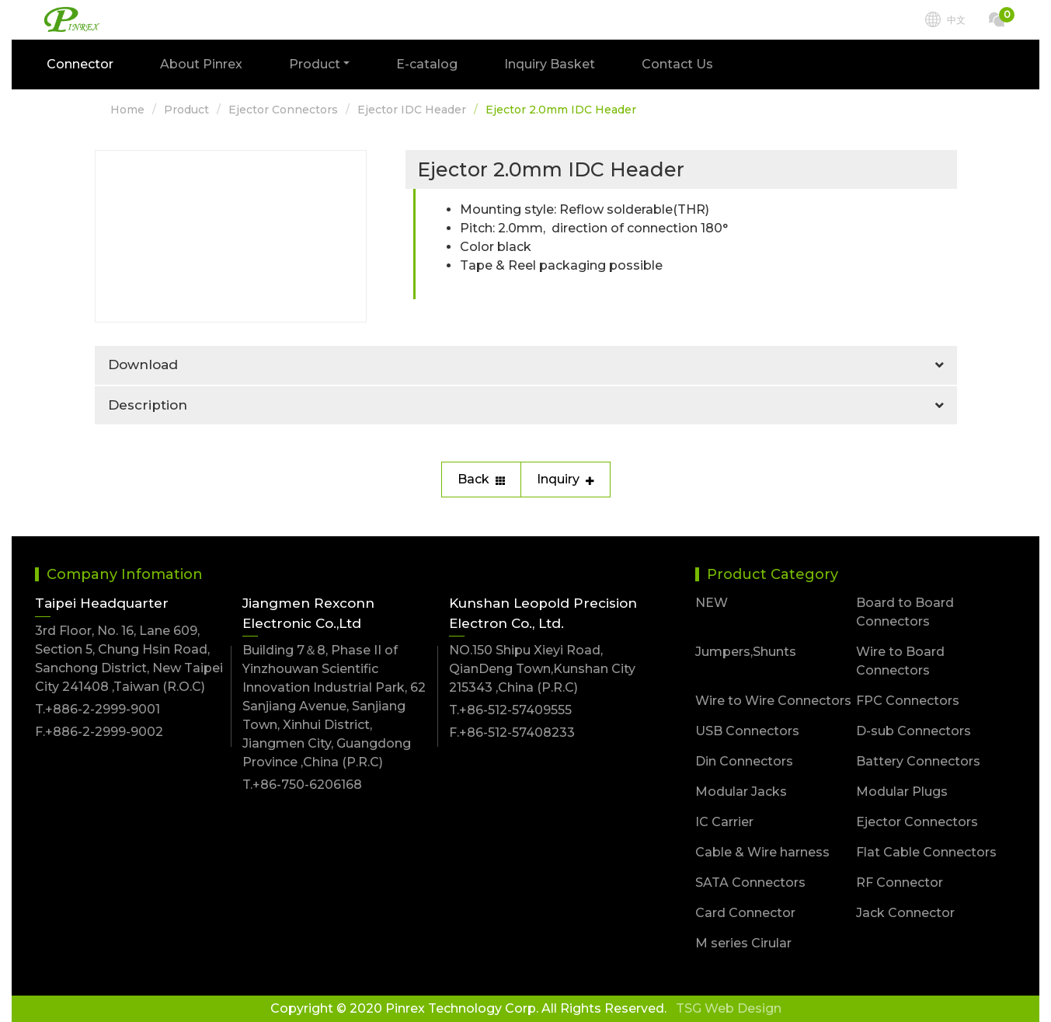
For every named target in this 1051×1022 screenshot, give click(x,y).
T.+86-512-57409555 (510, 710)
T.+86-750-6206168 (302, 784)
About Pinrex (201, 64)
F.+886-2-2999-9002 (99, 731)
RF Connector (899, 882)
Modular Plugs (902, 791)
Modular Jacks (741, 791)
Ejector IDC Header (411, 110)
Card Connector (745, 912)
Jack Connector (905, 912)
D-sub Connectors (913, 731)
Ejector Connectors (283, 110)
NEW (711, 602)
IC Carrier (724, 821)
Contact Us (677, 64)
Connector (80, 64)
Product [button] (314, 64)
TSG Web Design (728, 1008)
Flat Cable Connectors (926, 852)
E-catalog (427, 64)
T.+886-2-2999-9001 (97, 709)
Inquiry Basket (549, 64)
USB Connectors (747, 731)
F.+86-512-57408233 (512, 732)
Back (481, 479)
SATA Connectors (750, 882)
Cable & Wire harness (762, 852)
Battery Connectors (918, 761)
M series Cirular (743, 943)
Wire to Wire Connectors (773, 700)
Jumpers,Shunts (745, 651)
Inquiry (565, 479)
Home (127, 110)
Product (186, 110)
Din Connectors (744, 761)
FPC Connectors (907, 700)
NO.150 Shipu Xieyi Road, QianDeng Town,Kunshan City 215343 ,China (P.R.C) (542, 669)
